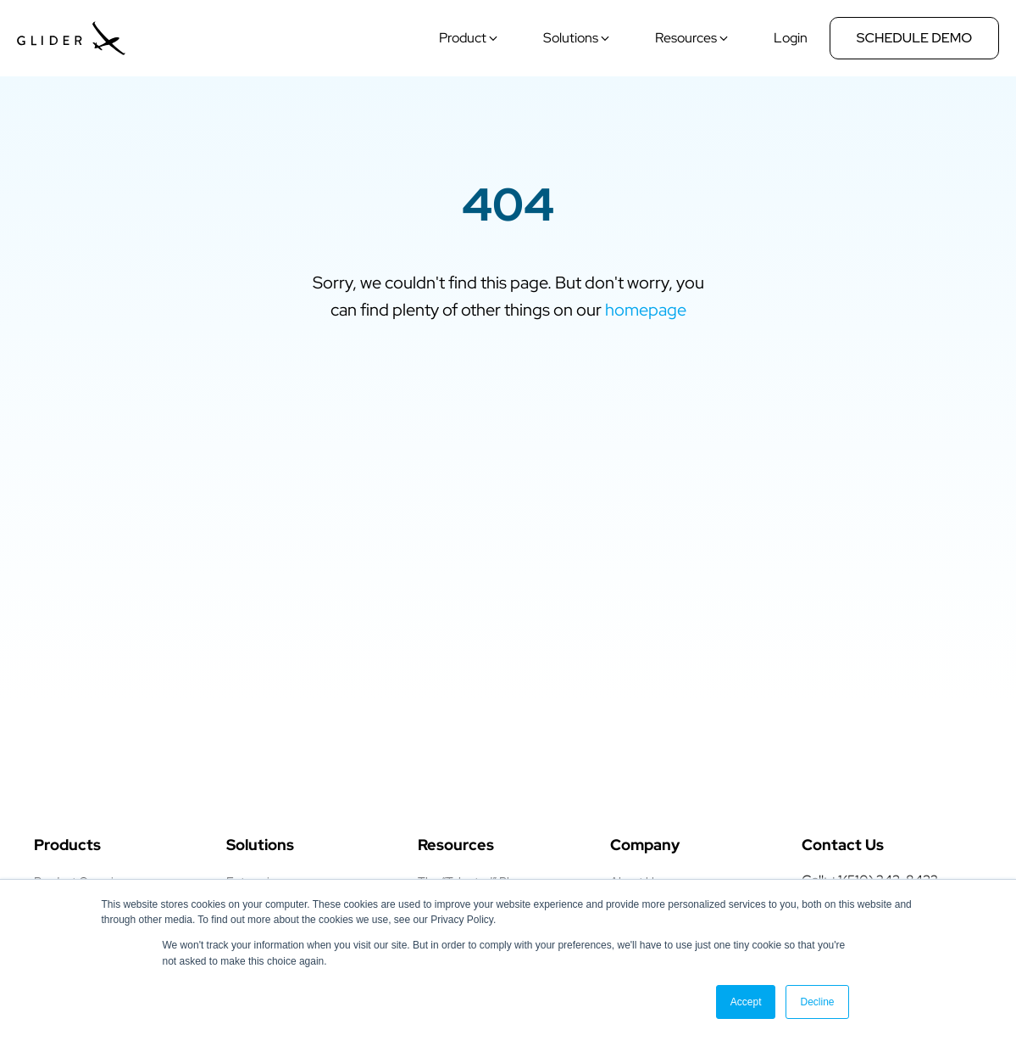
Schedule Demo (915, 38)
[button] (470, 38)
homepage (645, 310)
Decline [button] (817, 1002)
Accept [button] (746, 1002)
